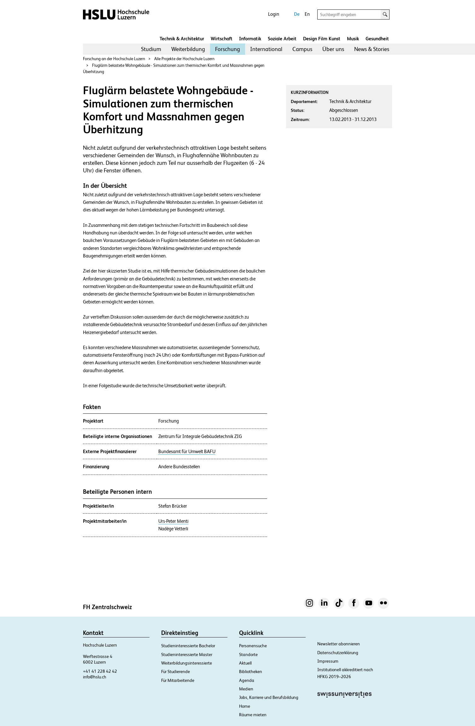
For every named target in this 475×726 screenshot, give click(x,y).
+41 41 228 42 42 (100, 671)
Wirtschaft (221, 38)
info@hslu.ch (94, 676)
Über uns (333, 49)
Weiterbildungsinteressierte (186, 663)
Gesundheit (377, 38)
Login (273, 14)
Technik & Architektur (182, 38)
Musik (353, 38)
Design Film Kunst (321, 38)
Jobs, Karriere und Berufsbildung (268, 697)
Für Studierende (175, 671)
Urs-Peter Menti (173, 521)
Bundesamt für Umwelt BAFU (186, 451)
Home (244, 706)
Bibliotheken (250, 671)
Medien (246, 688)
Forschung (227, 49)
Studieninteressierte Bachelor (188, 645)
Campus (302, 49)
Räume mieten (253, 714)
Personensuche (253, 645)
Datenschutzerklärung (337, 652)
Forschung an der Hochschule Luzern (114, 58)
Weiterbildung (188, 49)
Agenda (246, 680)
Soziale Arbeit (282, 38)
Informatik (250, 38)
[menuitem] (151, 49)
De (297, 14)
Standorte (248, 654)
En (307, 14)
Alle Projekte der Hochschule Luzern (184, 58)
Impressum (327, 661)
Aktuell (245, 663)
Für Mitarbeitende (177, 680)
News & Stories (371, 49)
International (266, 49)
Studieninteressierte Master (186, 654)
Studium (151, 49)
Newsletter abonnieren (338, 643)
